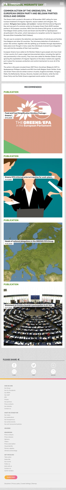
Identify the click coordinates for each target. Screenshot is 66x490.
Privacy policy (16, 483)
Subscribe (11, 477)
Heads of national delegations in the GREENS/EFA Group (29, 241)
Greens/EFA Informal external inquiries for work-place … (29, 177)
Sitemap (34, 483)
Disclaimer (7, 483)
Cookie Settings (26, 483)
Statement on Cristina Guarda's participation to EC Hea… (29, 305)
